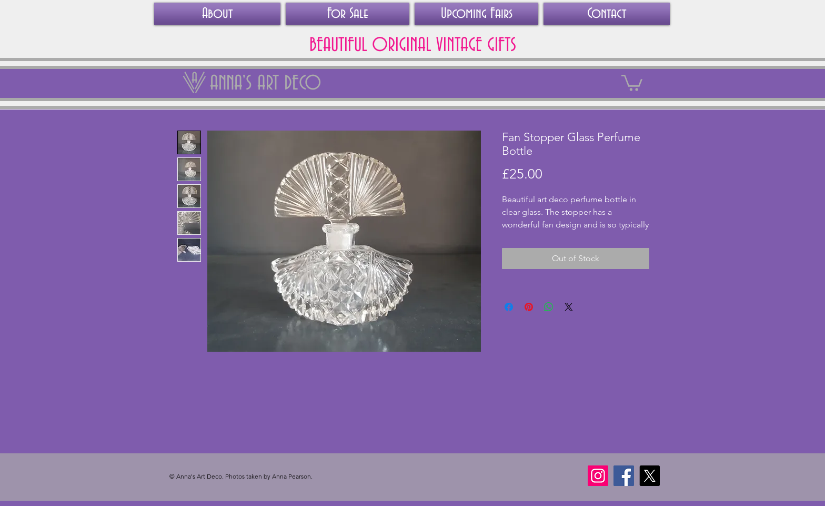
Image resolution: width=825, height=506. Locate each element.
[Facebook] (623, 475)
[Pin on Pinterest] (528, 307)
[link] (631, 82)
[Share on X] (568, 307)
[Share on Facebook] (508, 307)
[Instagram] (598, 475)
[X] (649, 475)
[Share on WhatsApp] (548, 307)
